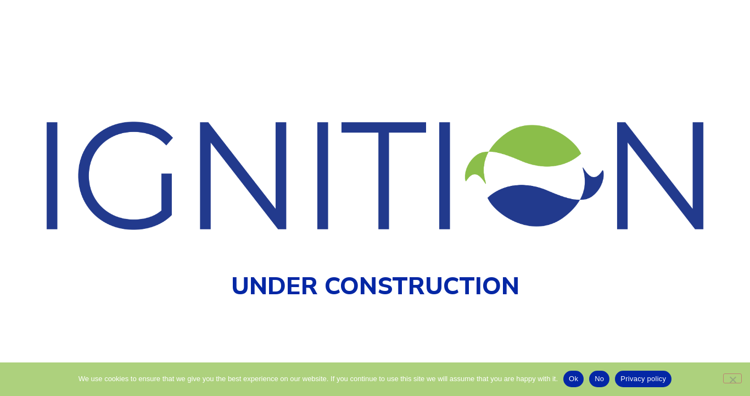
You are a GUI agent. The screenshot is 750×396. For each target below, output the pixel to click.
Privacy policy (643, 379)
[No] (732, 378)
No (599, 379)
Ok (573, 379)
